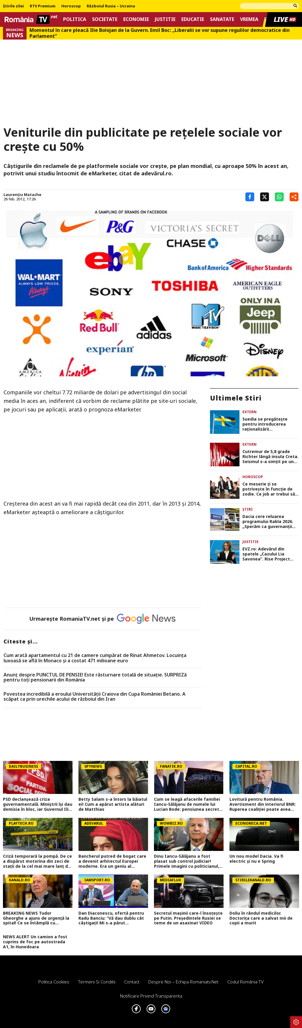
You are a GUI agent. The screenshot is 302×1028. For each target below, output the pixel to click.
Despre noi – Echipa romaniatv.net (183, 981)
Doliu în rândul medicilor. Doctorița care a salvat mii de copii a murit (261, 918)
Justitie (165, 19)
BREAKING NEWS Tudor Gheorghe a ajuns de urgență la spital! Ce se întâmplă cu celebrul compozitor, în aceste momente (36, 918)
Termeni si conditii (96, 981)
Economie (136, 19)
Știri (247, 509)
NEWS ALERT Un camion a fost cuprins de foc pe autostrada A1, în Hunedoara (35, 941)
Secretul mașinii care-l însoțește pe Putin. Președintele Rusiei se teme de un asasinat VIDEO (188, 918)
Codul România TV (245, 981)
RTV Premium (42, 6)
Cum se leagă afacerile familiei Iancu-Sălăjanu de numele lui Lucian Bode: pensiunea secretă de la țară (187, 804)
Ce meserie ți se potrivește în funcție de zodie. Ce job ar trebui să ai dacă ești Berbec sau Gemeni (268, 489)
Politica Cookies (53, 981)
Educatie (192, 19)
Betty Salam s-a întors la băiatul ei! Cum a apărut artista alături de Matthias (112, 804)
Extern (249, 411)
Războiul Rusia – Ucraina (111, 6)
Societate (104, 19)
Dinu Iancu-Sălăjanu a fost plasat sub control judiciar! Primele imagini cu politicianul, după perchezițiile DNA (186, 861)
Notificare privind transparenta (151, 995)
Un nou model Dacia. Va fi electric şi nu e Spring (256, 859)
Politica (74, 19)
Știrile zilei (13, 6)
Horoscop (71, 6)
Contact (131, 981)
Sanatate (222, 19)
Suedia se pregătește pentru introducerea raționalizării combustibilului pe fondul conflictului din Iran (269, 424)
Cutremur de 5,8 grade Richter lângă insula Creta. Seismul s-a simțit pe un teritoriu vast (270, 456)
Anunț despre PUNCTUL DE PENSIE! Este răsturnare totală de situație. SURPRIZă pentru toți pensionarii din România (95, 677)
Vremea (249, 19)
